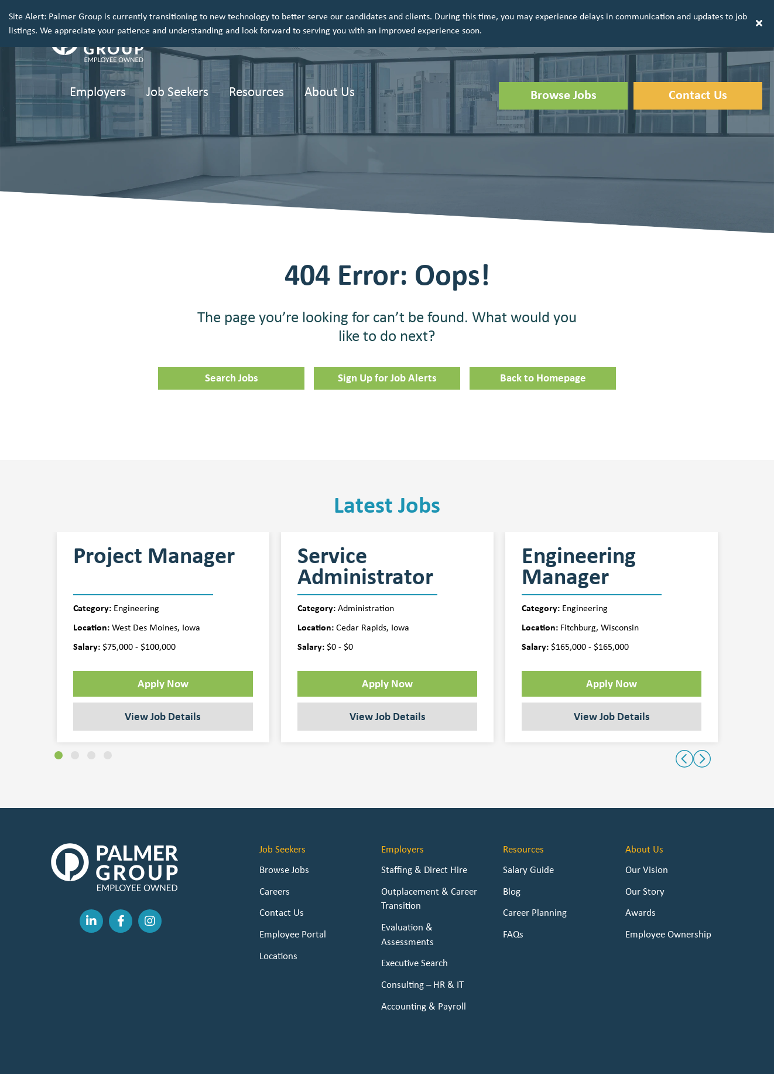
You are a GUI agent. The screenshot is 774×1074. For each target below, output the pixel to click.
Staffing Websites (377, 1057)
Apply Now (163, 659)
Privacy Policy (316, 1057)
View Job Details (163, 692)
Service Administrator (365, 542)
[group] (163, 614)
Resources (256, 68)
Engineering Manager (579, 542)
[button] (641, 13)
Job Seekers (177, 68)
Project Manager (154, 533)
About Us (329, 68)
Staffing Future (446, 1057)
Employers (98, 68)
